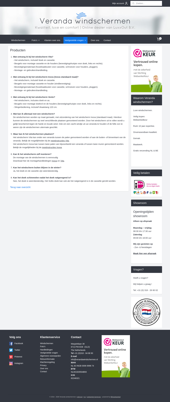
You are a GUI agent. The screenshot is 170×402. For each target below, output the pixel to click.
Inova (54, 161)
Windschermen (18, 40)
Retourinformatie (47, 359)
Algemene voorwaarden (50, 356)
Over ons (95, 40)
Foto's (36, 40)
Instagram (18, 363)
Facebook (18, 343)
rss (85, 397)
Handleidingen (46, 350)
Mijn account (120, 3)
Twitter (17, 350)
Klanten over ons (52, 40)
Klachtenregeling (47, 362)
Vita (62, 161)
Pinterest (18, 357)
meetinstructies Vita (60, 140)
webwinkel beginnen (94, 397)
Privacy (43, 365)
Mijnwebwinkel (116, 397)
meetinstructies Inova (52, 147)
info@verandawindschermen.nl (84, 359)
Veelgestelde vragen (75, 40)
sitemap (79, 397)
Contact (107, 40)
